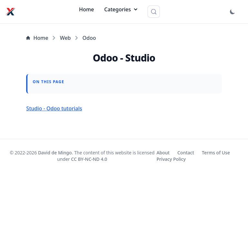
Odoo (89, 37)
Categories (120, 9)
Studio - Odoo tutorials (54, 108)
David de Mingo (55, 153)
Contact (185, 153)
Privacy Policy (171, 159)
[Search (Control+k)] (154, 12)
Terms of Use (216, 153)
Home (86, 9)
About (163, 153)
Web (65, 37)
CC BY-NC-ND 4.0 (89, 159)
